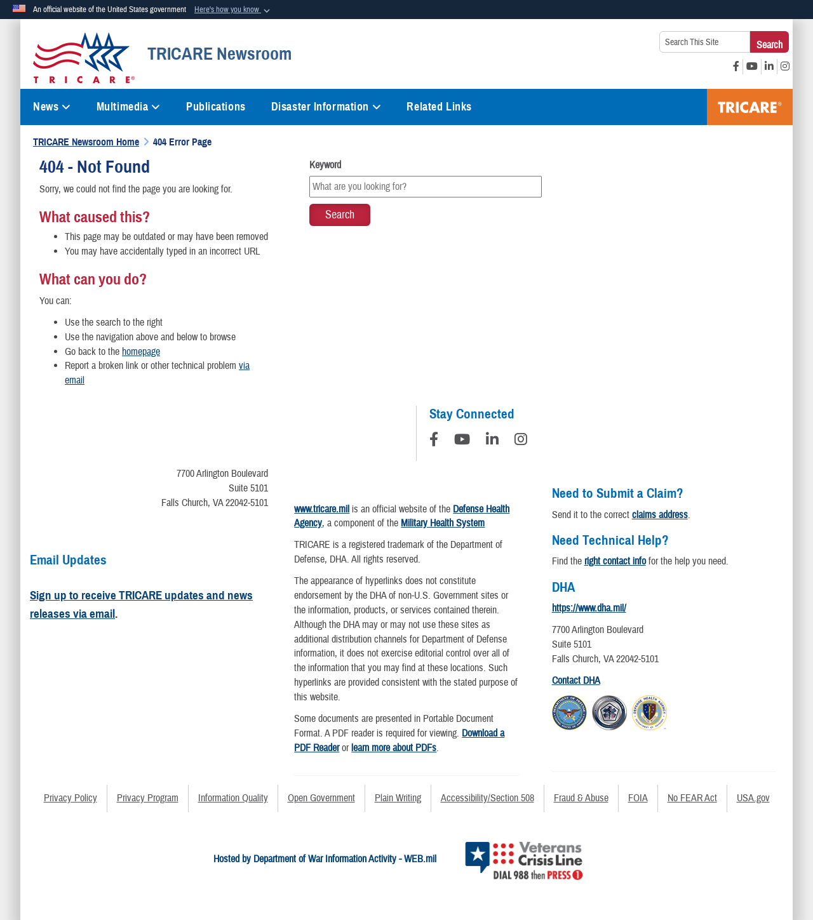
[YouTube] (462, 441)
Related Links (438, 107)
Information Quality (233, 798)
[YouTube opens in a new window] (752, 66)
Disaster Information (326, 107)
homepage (141, 351)
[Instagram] (520, 441)
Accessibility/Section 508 (487, 798)
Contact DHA (576, 680)
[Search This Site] (704, 42)
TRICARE (750, 107)
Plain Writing (398, 798)
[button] (233, 10)
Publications (216, 107)
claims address (660, 515)
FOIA (638, 798)
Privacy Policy (70, 798)
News (52, 107)
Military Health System (443, 523)
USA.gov (753, 798)
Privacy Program (147, 798)
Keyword (325, 165)
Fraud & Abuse (581, 798)
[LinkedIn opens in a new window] (769, 66)
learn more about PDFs (393, 748)
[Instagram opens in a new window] (785, 66)
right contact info (615, 561)
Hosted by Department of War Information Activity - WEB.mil (324, 859)
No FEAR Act (692, 798)
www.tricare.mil (321, 509)
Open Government (321, 798)
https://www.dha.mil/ (589, 608)
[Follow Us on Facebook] (433, 441)
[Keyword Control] (425, 186)
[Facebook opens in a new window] (736, 66)
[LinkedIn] (492, 441)
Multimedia (129, 107)
